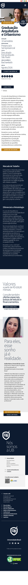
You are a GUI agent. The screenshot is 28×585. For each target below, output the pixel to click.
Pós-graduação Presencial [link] (9, 499)
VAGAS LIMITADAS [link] (12, 415)
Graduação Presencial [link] (8, 496)
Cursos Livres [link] (6, 502)
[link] (3, 5)
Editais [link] (8, 462)
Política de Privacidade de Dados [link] (14, 548)
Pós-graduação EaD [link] (8, 500)
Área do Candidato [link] (11, 463)
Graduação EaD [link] (7, 497)
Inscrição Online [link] (10, 460)
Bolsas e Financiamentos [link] (13, 465)
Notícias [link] (9, 466)
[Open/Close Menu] (25, 4)
